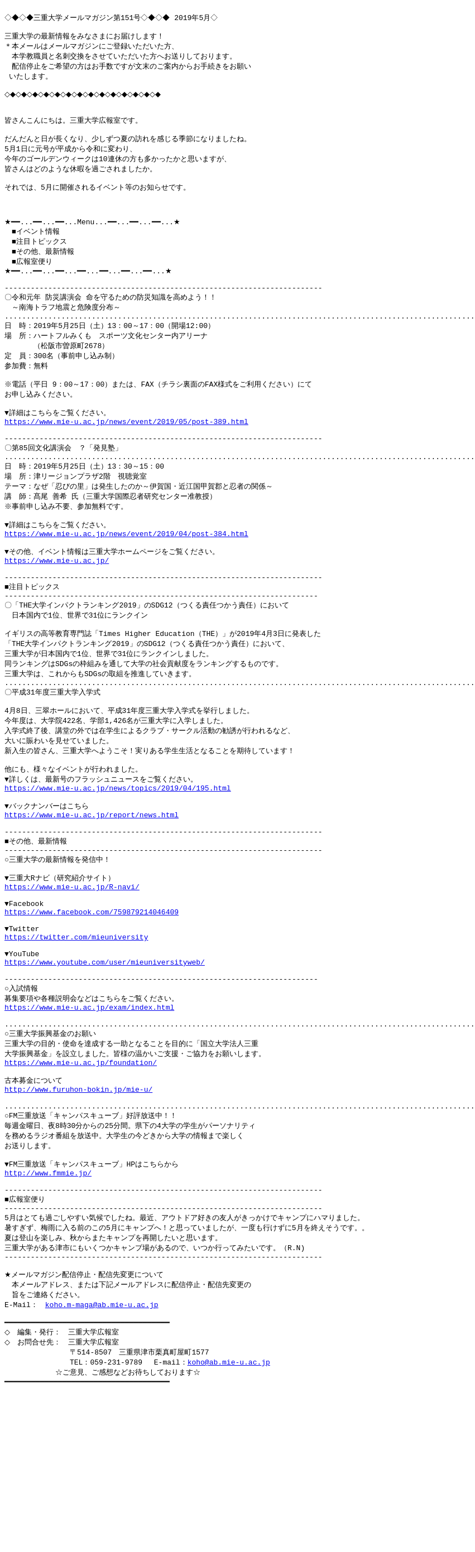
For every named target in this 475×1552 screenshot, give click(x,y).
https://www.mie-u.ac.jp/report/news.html (91, 902)
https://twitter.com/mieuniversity (76, 1044)
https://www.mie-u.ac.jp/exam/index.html (89, 1125)
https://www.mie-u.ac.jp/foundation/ (80, 1187)
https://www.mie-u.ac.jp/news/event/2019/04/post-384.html (126, 590)
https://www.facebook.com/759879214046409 (91, 1014)
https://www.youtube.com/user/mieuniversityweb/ (104, 1074)
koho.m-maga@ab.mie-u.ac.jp (102, 1456)
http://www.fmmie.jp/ (48, 1311)
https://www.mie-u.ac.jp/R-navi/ (72, 984)
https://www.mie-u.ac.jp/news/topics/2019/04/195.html (117, 871)
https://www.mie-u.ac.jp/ (56, 621)
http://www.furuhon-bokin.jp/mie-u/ (78, 1218)
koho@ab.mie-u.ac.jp (229, 1519)
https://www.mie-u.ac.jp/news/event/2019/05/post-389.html (126, 466)
